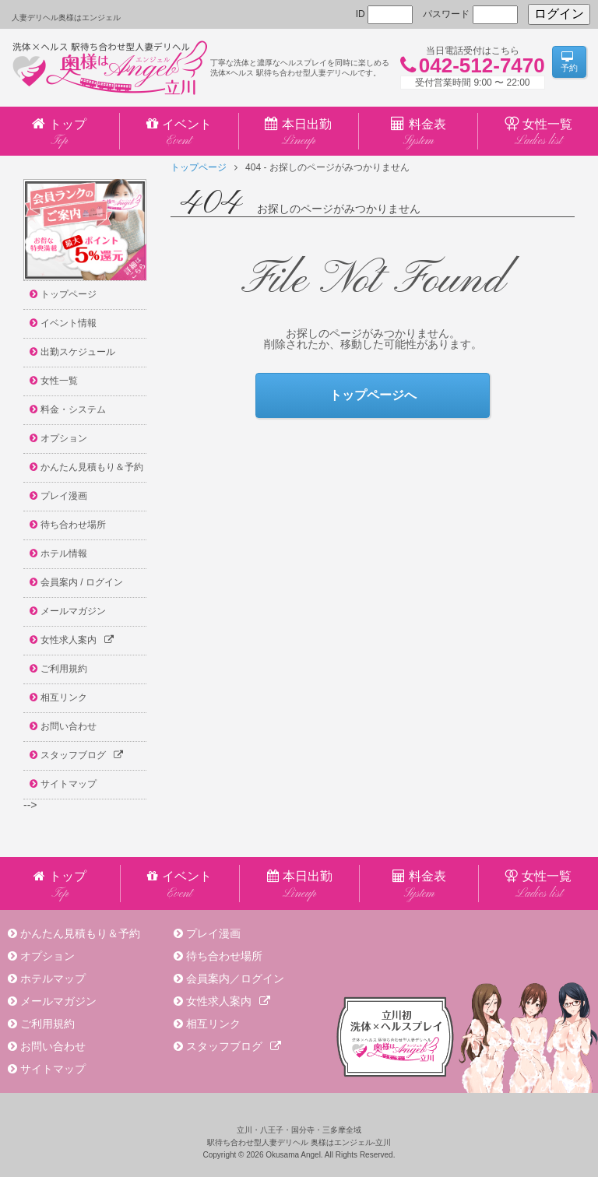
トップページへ (373, 395)
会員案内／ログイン (235, 978)
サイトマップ (53, 1069)
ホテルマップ (53, 978)
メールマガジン (58, 1001)
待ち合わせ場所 (224, 956)
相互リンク (213, 1023)
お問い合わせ (53, 1046)
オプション (47, 956)
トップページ (199, 167)
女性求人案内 (228, 1001)
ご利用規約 (47, 1023)
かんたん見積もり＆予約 (80, 933)
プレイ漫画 (213, 933)
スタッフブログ (233, 1046)
